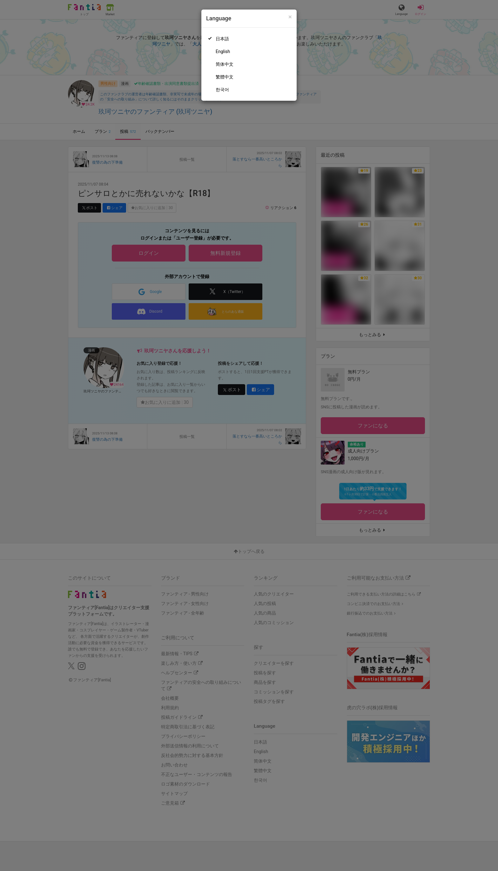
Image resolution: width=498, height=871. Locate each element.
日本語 (222, 38)
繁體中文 (224, 76)
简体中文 (224, 64)
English (223, 51)
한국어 (222, 89)
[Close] (290, 17)
